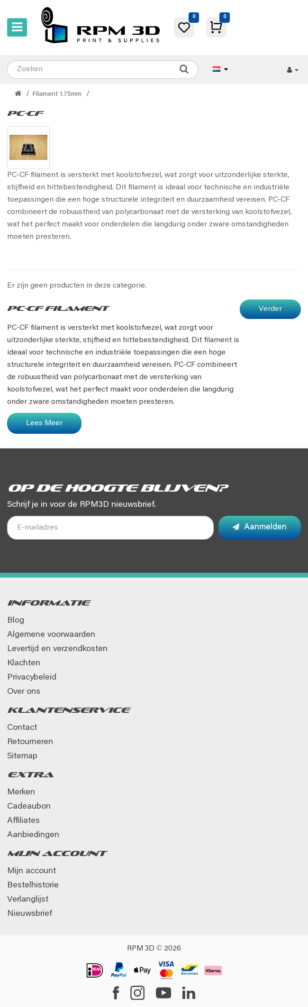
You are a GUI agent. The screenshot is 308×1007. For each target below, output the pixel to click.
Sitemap (22, 756)
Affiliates (23, 821)
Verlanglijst (27, 899)
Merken (21, 792)
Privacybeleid (31, 677)
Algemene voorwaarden (51, 635)
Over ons (23, 692)
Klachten (23, 663)
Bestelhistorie (33, 885)
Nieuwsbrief (29, 914)
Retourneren (30, 742)
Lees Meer (44, 423)
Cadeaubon (29, 806)
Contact (22, 728)
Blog (15, 620)
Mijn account (31, 871)
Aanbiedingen (33, 835)
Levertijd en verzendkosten (57, 649)
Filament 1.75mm (57, 94)
